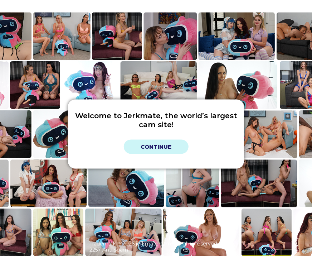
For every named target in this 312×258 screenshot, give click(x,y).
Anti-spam (115, 250)
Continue (156, 146)
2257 (95, 250)
